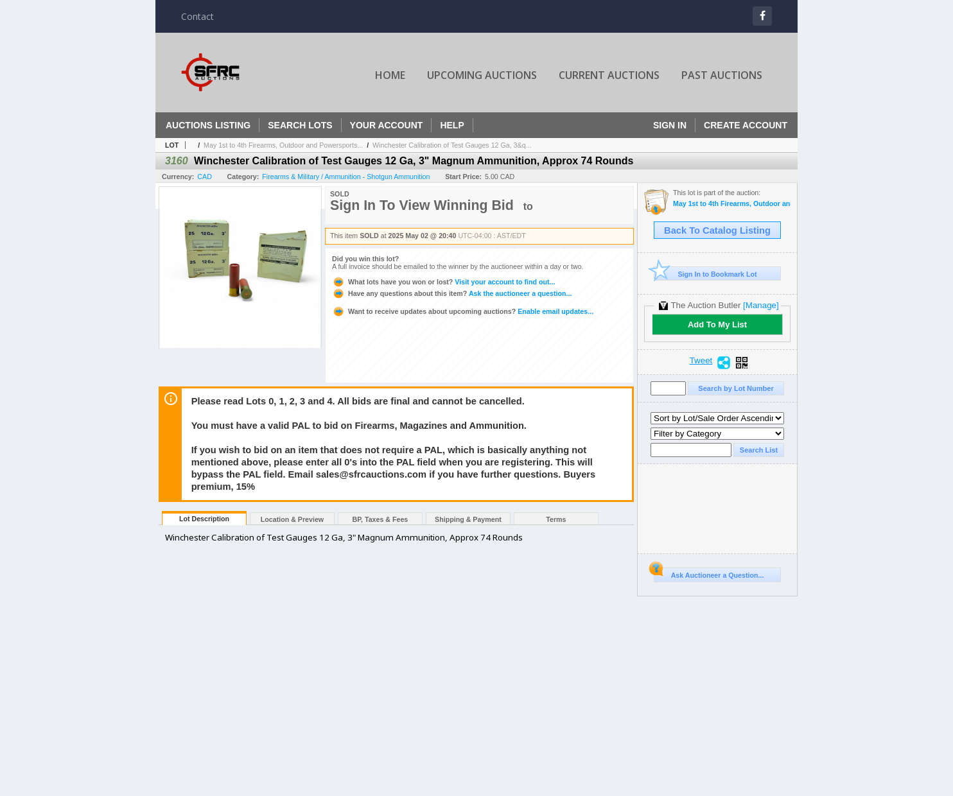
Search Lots (300, 125)
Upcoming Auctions (482, 75)
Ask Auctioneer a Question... (709, 573)
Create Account (745, 125)
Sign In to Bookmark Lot (705, 273)
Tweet (701, 360)
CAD (204, 176)
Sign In (669, 125)
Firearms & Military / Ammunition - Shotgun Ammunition (346, 176)
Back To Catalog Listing (717, 230)
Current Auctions (609, 75)
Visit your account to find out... (443, 282)
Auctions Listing (208, 125)
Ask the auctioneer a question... (452, 293)
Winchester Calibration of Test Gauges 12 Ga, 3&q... (451, 145)
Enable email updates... (462, 311)
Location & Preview (292, 519)
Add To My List (717, 324)
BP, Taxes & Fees (380, 519)
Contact (197, 16)
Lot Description (204, 519)
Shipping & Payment (468, 519)
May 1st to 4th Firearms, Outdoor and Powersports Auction (732, 203)
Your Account (386, 125)
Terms (556, 519)
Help (452, 125)
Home (390, 75)
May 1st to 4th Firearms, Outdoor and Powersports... (283, 145)
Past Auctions (721, 75)
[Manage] (760, 305)
